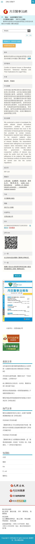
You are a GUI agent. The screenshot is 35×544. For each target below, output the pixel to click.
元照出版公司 (8, 216)
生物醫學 (15, 181)
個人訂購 (20, 519)
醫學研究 (14, 183)
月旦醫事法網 (15, 11)
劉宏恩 (6, 81)
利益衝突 (23, 181)
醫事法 (5, 476)
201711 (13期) (20, 19)
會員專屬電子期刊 (16, 17)
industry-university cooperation (15, 187)
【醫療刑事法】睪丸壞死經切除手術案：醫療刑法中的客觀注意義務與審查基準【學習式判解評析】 (17, 427)
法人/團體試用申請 (8, 519)
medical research (9, 189)
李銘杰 (12, 81)
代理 (4, 457)
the (4, 466)
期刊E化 (25, 511)
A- (27, 35)
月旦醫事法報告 (8, 19)
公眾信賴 (7, 181)
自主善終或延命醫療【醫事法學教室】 (16, 257)
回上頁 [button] (17, 276)
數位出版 (13, 511)
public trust (25, 183)
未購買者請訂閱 (9, 45)
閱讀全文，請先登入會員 (12, 41)
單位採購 (27, 519)
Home (2, 17)
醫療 (4, 462)
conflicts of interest (22, 185)
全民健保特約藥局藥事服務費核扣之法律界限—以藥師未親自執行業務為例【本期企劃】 (17, 368)
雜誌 (6, 17)
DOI (19, 511)
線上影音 (5, 511)
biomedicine (8, 185)
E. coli (5, 471)
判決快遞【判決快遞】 (10, 420)
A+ (31, 35)
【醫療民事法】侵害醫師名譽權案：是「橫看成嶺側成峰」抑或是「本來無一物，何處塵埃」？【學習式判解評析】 (17, 442)
